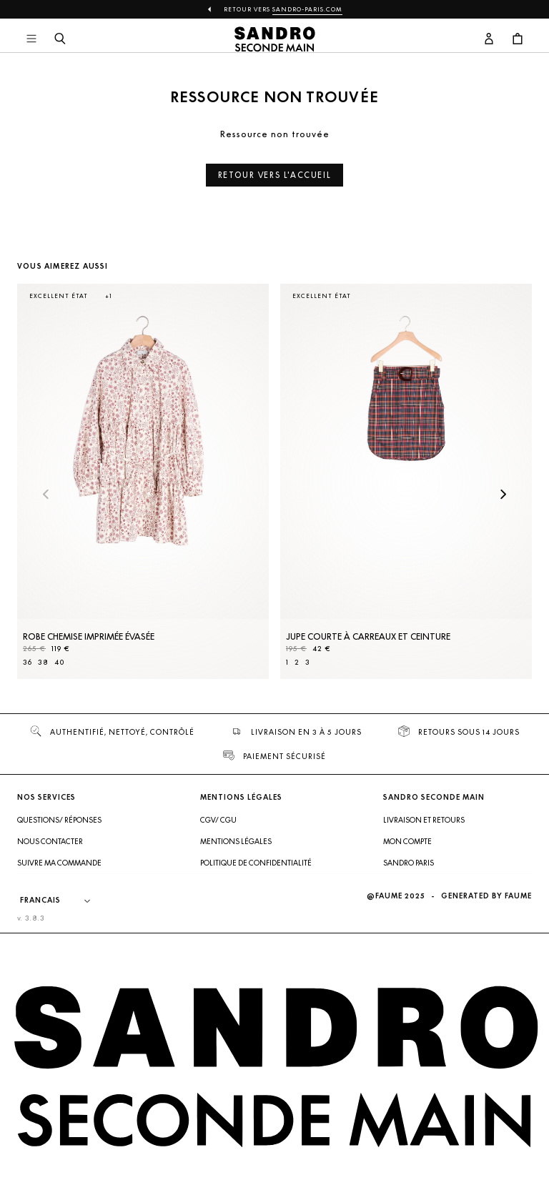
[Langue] (62, 900)
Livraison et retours (424, 819)
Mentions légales (236, 841)
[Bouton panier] (517, 39)
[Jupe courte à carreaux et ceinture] (406, 481)
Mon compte (407, 841)
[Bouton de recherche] (60, 39)
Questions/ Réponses (59, 819)
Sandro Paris (408, 862)
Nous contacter (50, 841)
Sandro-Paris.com (307, 9)
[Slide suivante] (503, 495)
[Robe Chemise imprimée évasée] (143, 481)
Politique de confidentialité (256, 862)
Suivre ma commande (59, 862)
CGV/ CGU (218, 819)
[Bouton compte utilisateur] (489, 39)
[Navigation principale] (31, 39)
